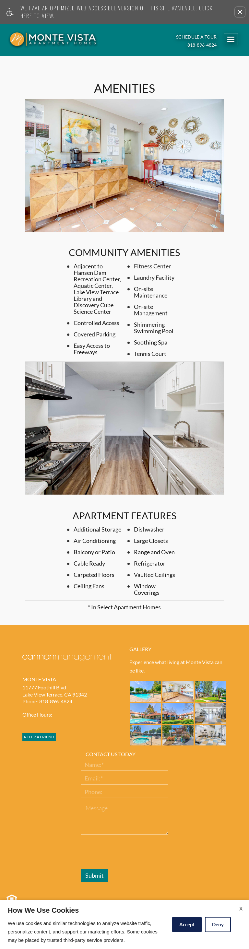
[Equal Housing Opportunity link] (11, 899)
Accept (187, 924)
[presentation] (130, 852)
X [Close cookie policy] (241, 908)
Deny (218, 924)
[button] (240, 12)
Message (97, 808)
